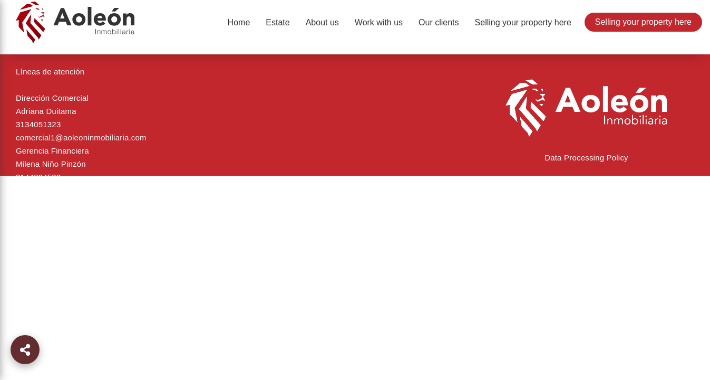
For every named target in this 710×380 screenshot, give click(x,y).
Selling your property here (643, 21)
